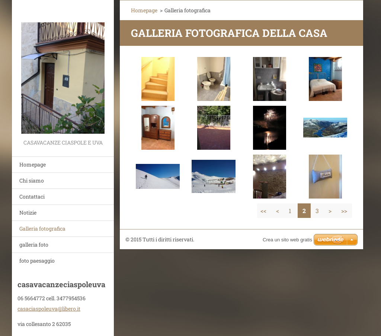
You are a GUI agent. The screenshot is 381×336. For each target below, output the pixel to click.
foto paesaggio (37, 260)
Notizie (27, 212)
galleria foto (33, 244)
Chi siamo (31, 180)
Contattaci (32, 196)
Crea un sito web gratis (287, 240)
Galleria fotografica (42, 228)
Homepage (32, 164)
